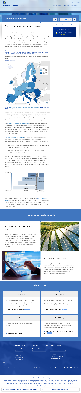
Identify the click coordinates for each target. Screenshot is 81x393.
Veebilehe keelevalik (55, 358)
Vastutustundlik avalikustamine (40, 353)
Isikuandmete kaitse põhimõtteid (34, 385)
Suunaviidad (18, 353)
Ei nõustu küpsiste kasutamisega (60, 389)
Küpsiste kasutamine (50, 385)
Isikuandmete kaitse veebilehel (58, 351)
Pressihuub (58, 9)
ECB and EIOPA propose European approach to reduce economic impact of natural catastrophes (67, 32)
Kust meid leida (19, 359)
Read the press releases (15, 333)
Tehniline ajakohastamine (39, 351)
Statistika (34, 9)
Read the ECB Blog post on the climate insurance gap (59, 332)
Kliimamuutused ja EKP (22, 11)
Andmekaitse (53, 348)
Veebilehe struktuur (6, 362)
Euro (40, 9)
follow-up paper (12, 137)
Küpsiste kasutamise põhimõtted (55, 353)
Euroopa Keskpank (57, 5)
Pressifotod (18, 355)
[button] (75, 3)
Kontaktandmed (19, 357)
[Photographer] (78, 249)
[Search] (66, 2)
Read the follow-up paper (53, 309)
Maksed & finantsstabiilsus (22, 9)
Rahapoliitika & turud (8, 9)
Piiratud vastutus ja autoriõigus (40, 348)
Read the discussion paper (16, 309)
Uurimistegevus (48, 9)
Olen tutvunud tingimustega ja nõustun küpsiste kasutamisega (20, 389)
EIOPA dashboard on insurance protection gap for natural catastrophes (24, 107)
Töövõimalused (74, 5)
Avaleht (4, 11)
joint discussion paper (15, 123)
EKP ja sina (66, 5)
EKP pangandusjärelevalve (71, 9)
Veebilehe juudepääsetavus (57, 356)
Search (73, 3)
